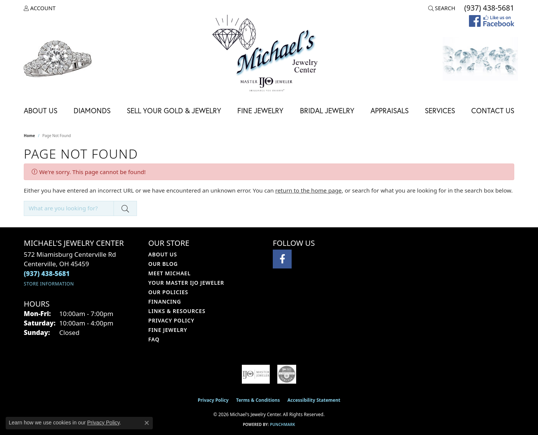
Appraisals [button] (389, 110)
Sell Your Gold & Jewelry (174, 110)
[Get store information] (49, 284)
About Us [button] (40, 110)
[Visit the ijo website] (256, 374)
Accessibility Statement (313, 400)
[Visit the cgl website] (286, 374)
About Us (162, 254)
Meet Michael (169, 273)
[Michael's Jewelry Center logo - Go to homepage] (269, 54)
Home (29, 135)
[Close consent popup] (146, 423)
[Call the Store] (47, 273)
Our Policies (168, 292)
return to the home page (308, 190)
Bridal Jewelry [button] (327, 110)
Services (440, 110)
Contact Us (492, 110)
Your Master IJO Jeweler (186, 282)
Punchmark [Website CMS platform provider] (282, 424)
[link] (488, 8)
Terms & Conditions (258, 400)
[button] (39, 8)
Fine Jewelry (260, 110)
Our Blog (163, 263)
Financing (164, 301)
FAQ (154, 339)
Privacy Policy (171, 320)
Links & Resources (176, 311)
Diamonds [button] (92, 110)
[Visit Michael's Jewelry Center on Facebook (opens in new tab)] (282, 259)
